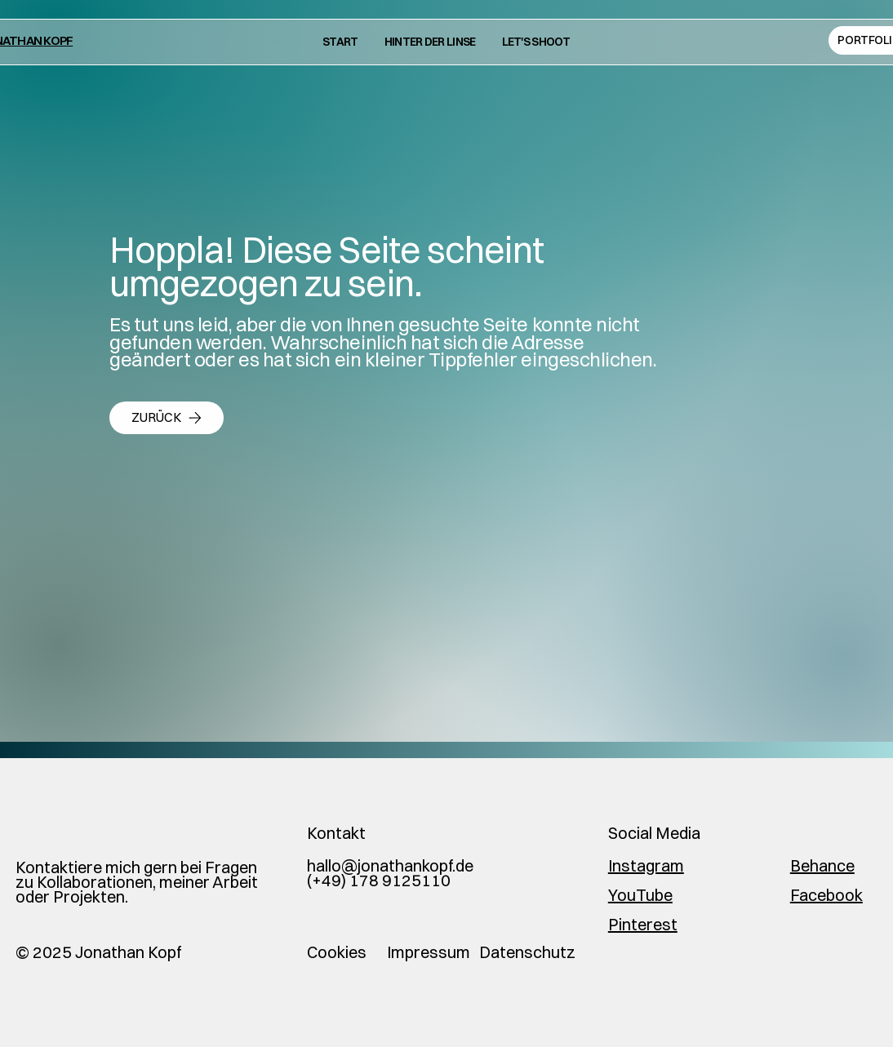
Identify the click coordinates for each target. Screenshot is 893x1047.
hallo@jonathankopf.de (390, 865)
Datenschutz (527, 952)
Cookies (337, 952)
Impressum (428, 952)
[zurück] (166, 417)
